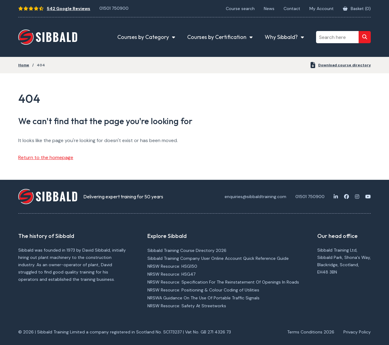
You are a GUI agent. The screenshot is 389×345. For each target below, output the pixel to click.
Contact (292, 8)
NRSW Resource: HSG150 (172, 266)
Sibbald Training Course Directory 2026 (186, 250)
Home (23, 65)
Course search (240, 8)
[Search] (365, 37)
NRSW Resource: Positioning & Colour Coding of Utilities (203, 290)
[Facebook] (346, 196)
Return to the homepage (45, 157)
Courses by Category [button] (143, 36)
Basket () (357, 8)
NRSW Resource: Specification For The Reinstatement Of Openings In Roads (223, 282)
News (269, 8)
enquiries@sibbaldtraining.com (255, 196)
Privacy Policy (357, 332)
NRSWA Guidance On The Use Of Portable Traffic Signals (203, 298)
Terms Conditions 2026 (310, 332)
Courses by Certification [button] (216, 36)
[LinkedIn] (336, 196)
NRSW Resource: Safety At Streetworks (186, 305)
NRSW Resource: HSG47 (171, 274)
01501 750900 (114, 8)
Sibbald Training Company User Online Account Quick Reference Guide (218, 258)
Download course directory (341, 65)
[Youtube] (368, 196)
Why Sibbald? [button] (281, 36)
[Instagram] (357, 196)
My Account (321, 8)
